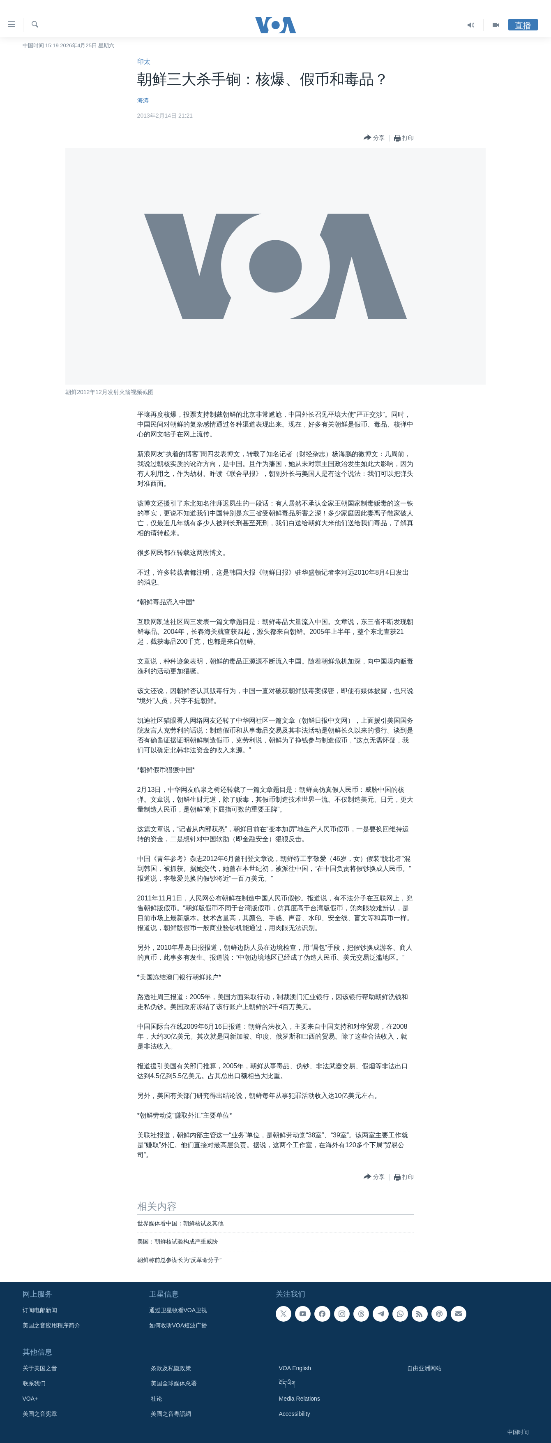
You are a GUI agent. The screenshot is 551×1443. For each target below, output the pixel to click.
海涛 (143, 100)
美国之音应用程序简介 (51, 1325)
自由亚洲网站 (424, 1368)
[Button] (374, 138)
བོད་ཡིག (287, 1383)
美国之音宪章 (40, 1414)
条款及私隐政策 (171, 1368)
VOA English (295, 1368)
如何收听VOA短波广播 (178, 1325)
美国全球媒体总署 (174, 1383)
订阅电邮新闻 (40, 1310)
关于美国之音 (40, 1368)
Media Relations (299, 1398)
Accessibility (294, 1414)
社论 (156, 1398)
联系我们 (34, 1383)
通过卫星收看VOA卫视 (178, 1310)
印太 (143, 61)
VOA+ (30, 1398)
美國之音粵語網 (171, 1414)
